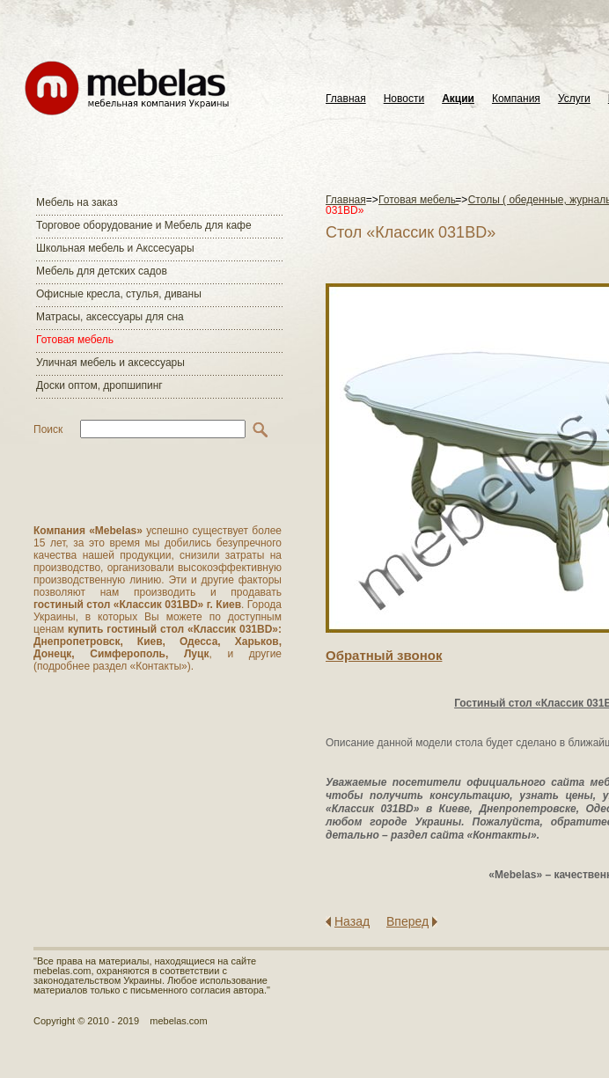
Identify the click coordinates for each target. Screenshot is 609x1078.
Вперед (407, 921)
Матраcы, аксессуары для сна (110, 317)
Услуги (574, 99)
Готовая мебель (75, 340)
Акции (458, 99)
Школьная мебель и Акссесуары (115, 248)
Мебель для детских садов (101, 271)
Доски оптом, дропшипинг (99, 385)
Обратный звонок (384, 655)
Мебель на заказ (77, 202)
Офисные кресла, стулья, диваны (119, 294)
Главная (346, 99)
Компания (516, 99)
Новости (404, 99)
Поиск (47, 429)
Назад (352, 921)
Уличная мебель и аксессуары (110, 362)
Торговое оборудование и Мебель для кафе (144, 225)
